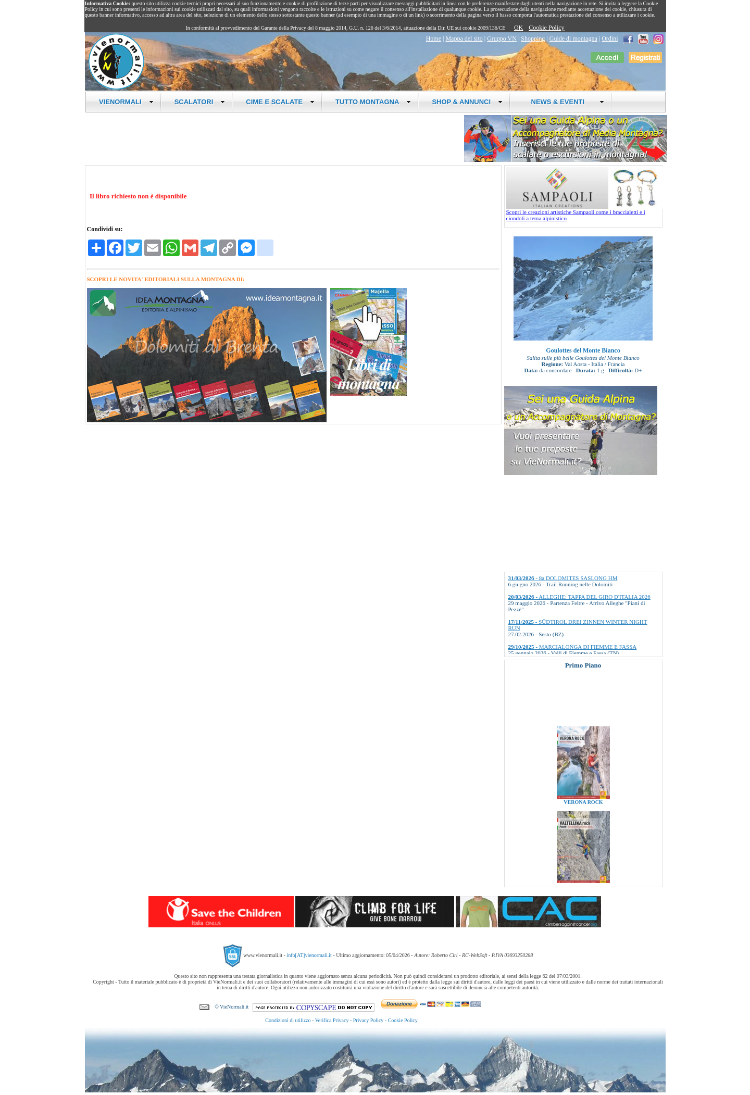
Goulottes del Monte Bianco (583, 350)
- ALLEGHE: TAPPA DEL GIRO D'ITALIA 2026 (579, 597)
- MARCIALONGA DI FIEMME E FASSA (572, 647)
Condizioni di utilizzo (287, 1020)
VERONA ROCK (583, 809)
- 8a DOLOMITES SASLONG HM (563, 578)
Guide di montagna (573, 38)
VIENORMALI (126, 102)
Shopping (533, 38)
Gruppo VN (502, 38)
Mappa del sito (463, 38)
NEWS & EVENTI (563, 102)
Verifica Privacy (332, 1020)
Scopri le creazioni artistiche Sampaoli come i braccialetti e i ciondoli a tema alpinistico (584, 212)
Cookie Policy (546, 27)
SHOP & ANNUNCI (467, 102)
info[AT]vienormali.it (308, 955)
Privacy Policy (368, 1020)
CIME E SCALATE (280, 102)
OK (518, 27)
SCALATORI (200, 102)
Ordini (610, 38)
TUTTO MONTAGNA (373, 102)
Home (433, 38)
